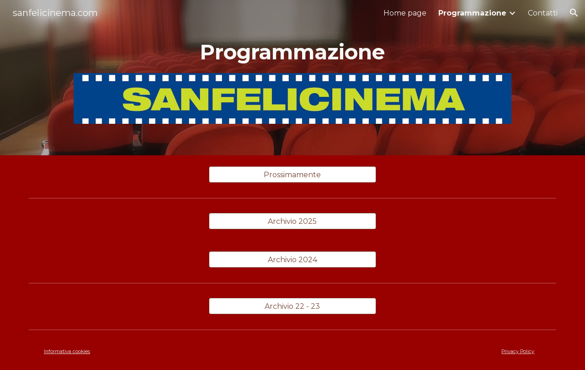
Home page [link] (404, 13)
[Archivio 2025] (292, 221)
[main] (292, 52)
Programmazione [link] (472, 13)
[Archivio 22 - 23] (292, 306)
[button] (574, 13)
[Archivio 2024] (292, 259)
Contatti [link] (543, 13)
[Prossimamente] (292, 174)
